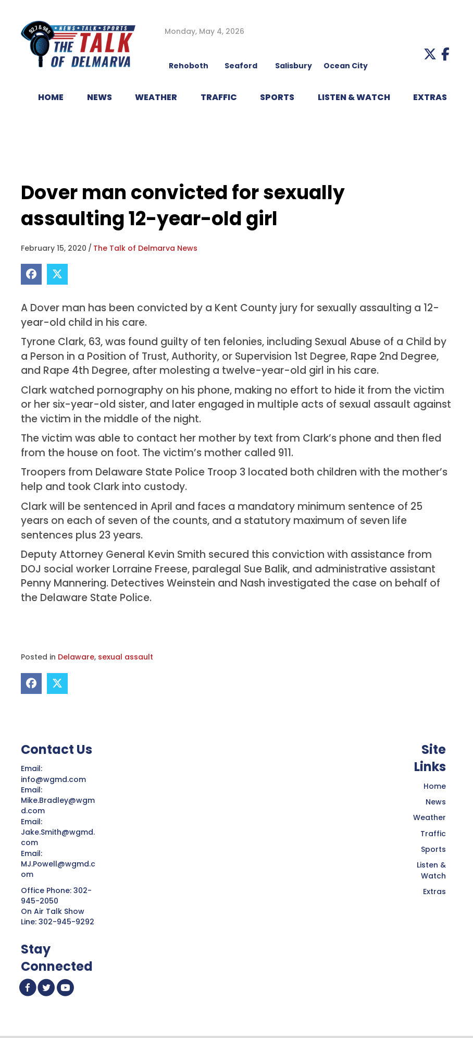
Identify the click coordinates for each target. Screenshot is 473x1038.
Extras (434, 891)
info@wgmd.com (54, 779)
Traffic (433, 833)
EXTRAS (430, 97)
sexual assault (125, 657)
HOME (51, 97)
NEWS (99, 97)
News (436, 802)
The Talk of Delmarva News (145, 248)
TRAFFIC (219, 97)
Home (435, 786)
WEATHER (156, 97)
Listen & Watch (431, 870)
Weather (429, 817)
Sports (277, 97)
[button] (430, 53)
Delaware (76, 657)
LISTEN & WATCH (354, 97)
